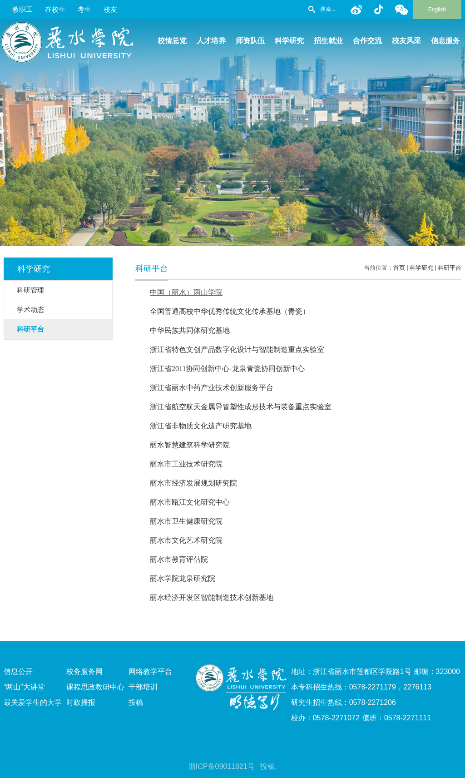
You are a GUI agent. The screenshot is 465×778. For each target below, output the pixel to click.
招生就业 (328, 41)
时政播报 (80, 702)
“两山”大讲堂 (24, 687)
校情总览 (172, 41)
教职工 (22, 9)
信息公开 (18, 671)
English (437, 9)
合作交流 (367, 41)
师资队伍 (250, 41)
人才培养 (211, 41)
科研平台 (449, 267)
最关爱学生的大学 (33, 702)
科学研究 (289, 41)
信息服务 (445, 41)
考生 (84, 9)
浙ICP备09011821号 (221, 766)
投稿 (136, 702)
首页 (399, 267)
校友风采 (406, 41)
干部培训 (143, 687)
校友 (110, 9)
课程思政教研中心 (95, 687)
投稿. (268, 766)
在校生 (55, 9)
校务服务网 (84, 671)
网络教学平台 (150, 671)
